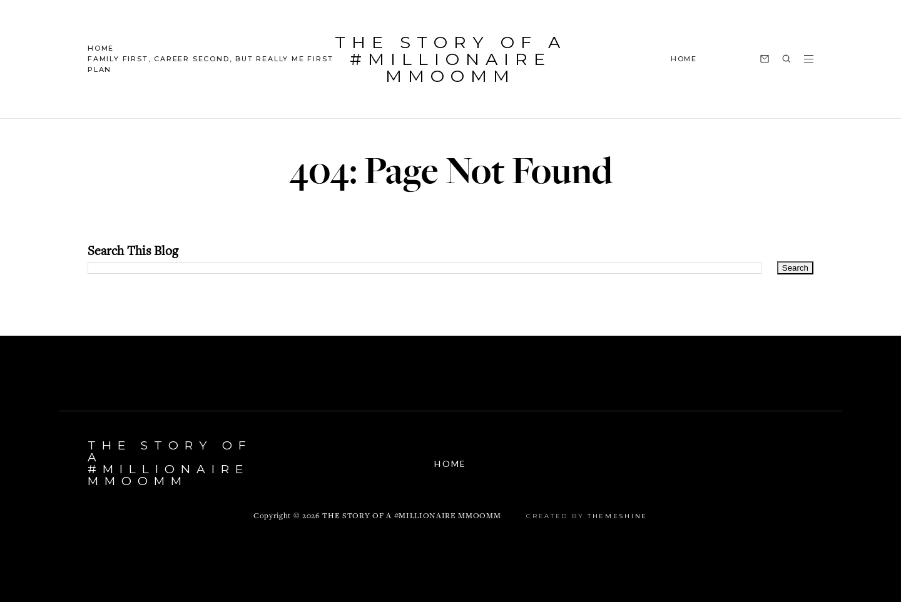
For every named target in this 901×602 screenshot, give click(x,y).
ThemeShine (618, 516)
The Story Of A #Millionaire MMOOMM (450, 59)
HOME (684, 58)
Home (101, 48)
